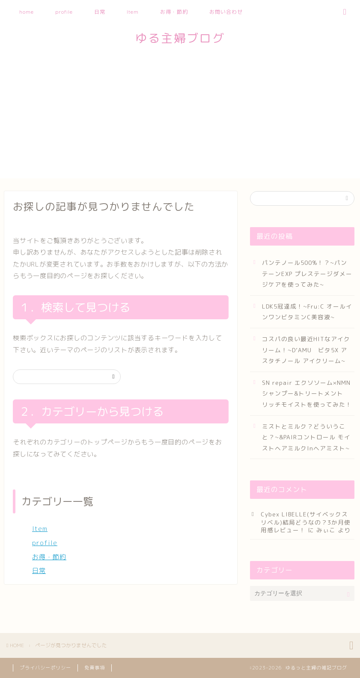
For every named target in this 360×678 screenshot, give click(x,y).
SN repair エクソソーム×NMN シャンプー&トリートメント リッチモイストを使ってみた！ (307, 393)
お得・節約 (174, 12)
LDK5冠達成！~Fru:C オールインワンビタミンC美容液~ (307, 311)
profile (64, 12)
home (26, 12)
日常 (99, 12)
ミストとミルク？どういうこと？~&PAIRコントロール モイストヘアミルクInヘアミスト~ (306, 437)
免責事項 (94, 667)
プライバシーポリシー (45, 667)
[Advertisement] (180, 118)
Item (133, 12)
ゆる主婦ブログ (180, 38)
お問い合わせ (226, 12)
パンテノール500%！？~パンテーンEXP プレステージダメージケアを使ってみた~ (307, 273)
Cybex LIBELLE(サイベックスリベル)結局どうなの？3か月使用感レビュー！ (306, 522)
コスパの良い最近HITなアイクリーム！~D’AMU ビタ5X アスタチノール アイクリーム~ (306, 350)
